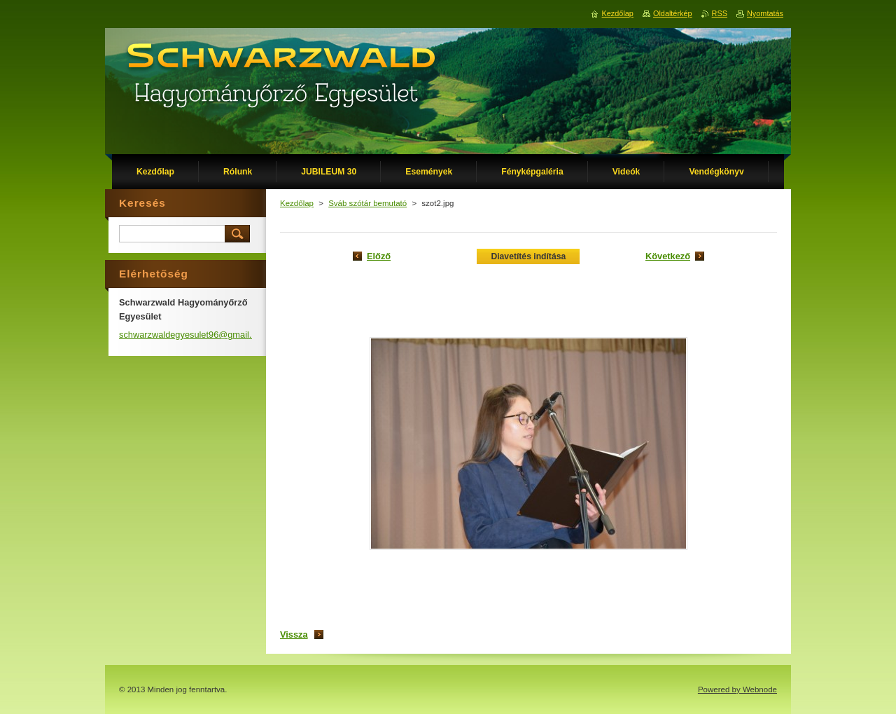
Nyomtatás (765, 13)
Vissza (294, 634)
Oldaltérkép (672, 13)
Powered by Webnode (737, 689)
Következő (667, 256)
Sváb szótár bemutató (367, 203)
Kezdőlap (297, 203)
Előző (379, 256)
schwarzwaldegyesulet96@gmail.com (194, 334)
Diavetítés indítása (528, 256)
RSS (719, 13)
